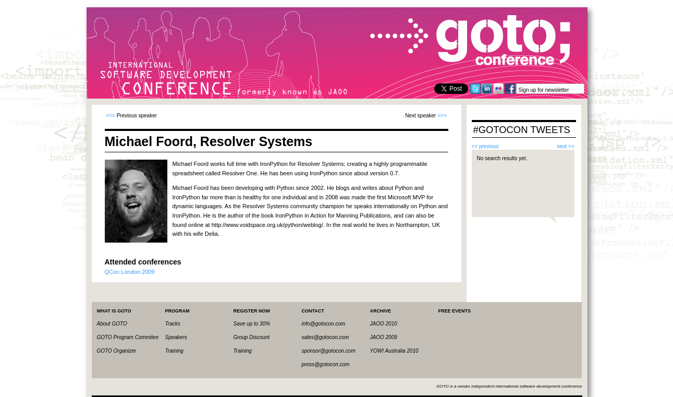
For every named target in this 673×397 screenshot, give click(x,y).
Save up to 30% (252, 324)
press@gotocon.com (326, 364)
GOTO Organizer (117, 351)
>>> (442, 115)
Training (174, 351)
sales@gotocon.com (325, 337)
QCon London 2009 (130, 272)
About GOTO (112, 324)
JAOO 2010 (383, 324)
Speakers (176, 337)
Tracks (172, 324)
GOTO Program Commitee (128, 337)
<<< (111, 115)
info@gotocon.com (324, 324)
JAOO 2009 (383, 337)
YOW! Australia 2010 (394, 351)
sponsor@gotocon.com (329, 351)
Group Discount (252, 337)
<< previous (485, 146)
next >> (565, 146)
